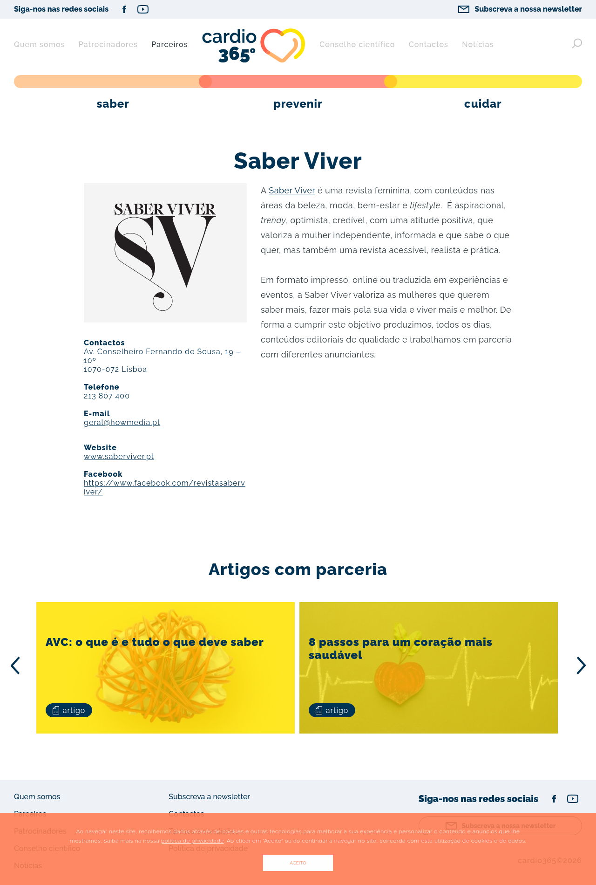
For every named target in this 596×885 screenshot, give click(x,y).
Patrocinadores (108, 44)
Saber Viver (292, 190)
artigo (68, 710)
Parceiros (169, 44)
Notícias (478, 44)
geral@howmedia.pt (122, 422)
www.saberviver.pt (119, 456)
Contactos (428, 44)
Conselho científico (357, 44)
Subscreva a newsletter (209, 796)
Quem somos (39, 44)
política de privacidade (192, 840)
